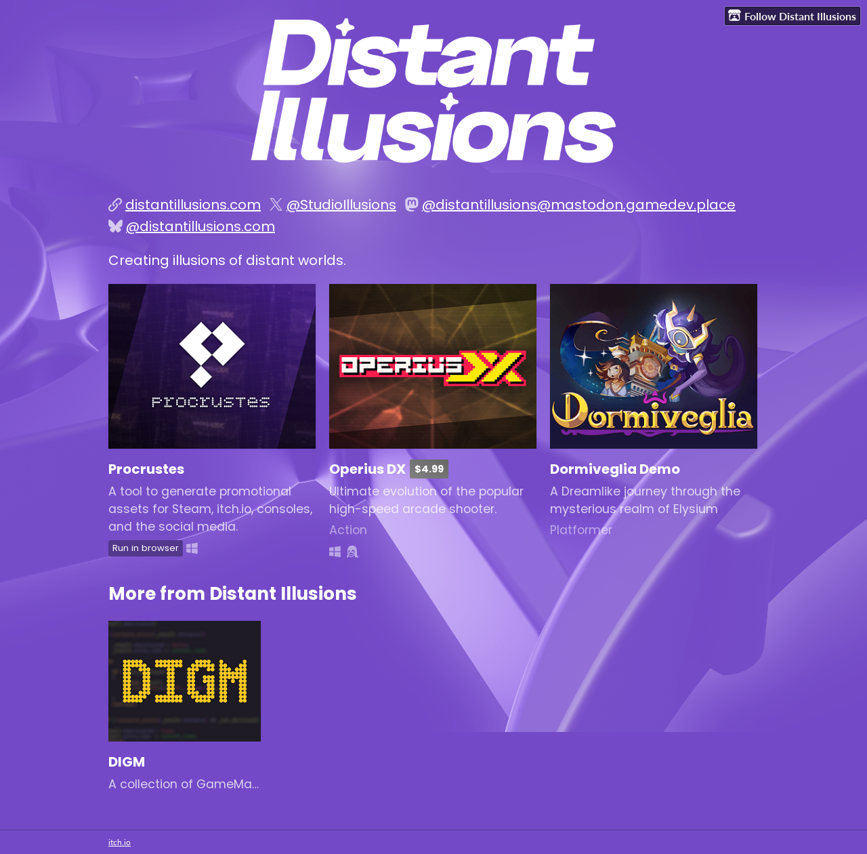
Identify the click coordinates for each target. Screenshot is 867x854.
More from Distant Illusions (232, 593)
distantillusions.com (193, 204)
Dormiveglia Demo (615, 469)
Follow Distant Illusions (792, 15)
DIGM (126, 761)
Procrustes (146, 469)
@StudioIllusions (341, 204)
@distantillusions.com (200, 226)
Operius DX (367, 469)
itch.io (119, 842)
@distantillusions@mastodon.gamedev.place (579, 204)
